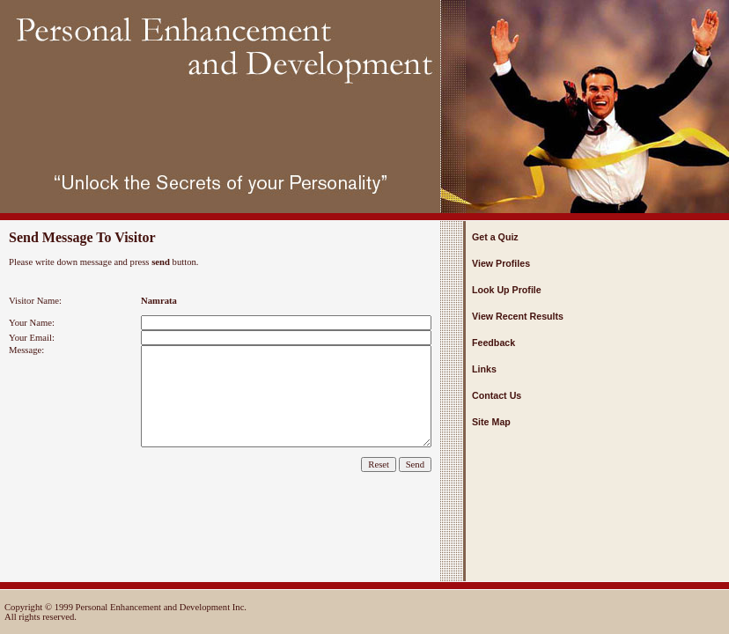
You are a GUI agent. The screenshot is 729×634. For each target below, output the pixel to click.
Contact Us (496, 395)
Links (484, 369)
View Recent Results (517, 316)
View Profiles (501, 263)
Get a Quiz (495, 237)
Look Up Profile (506, 289)
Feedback (493, 342)
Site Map (491, 422)
